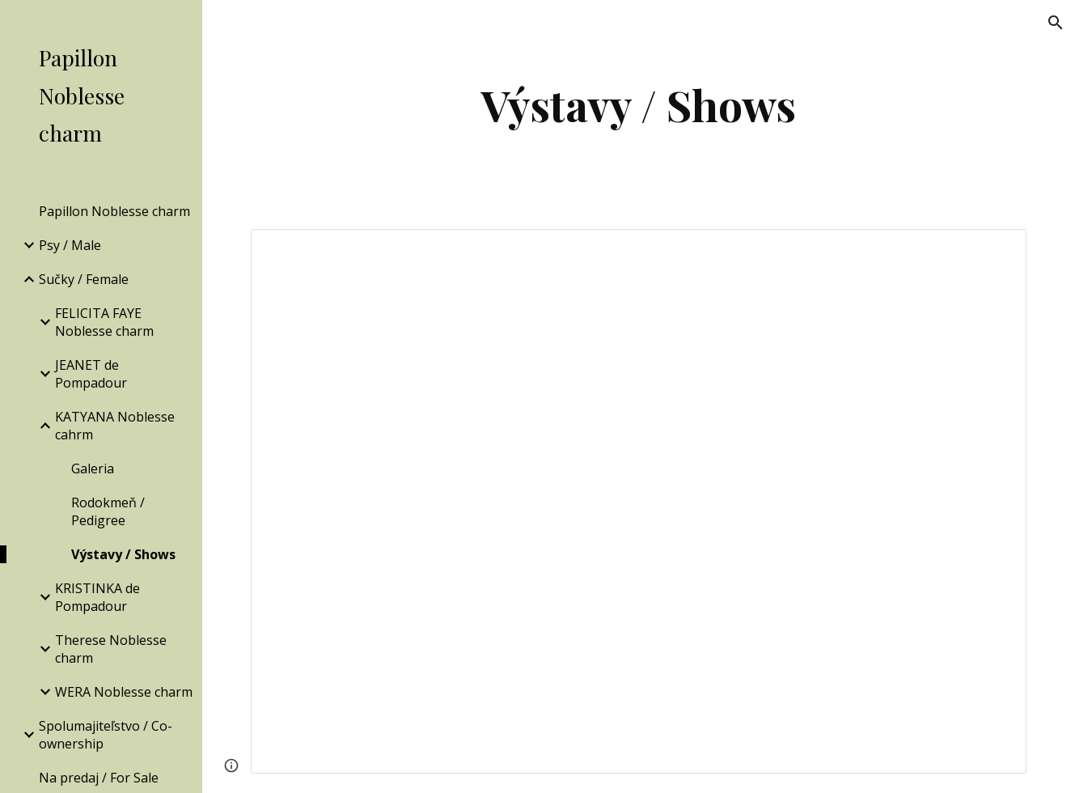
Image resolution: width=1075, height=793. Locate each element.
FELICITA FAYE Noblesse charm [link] (104, 322)
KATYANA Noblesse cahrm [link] (115, 425)
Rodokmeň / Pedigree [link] (108, 511)
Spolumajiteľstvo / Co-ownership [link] (105, 735)
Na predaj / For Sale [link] (99, 778)
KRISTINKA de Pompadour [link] (97, 597)
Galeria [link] (92, 468)
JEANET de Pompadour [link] (91, 374)
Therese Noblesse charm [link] (111, 649)
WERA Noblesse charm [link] (124, 692)
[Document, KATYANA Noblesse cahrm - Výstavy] (638, 501)
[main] (638, 105)
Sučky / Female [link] (84, 279)
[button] (1055, 22)
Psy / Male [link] (70, 245)
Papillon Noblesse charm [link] (114, 211)
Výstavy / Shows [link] (123, 554)
